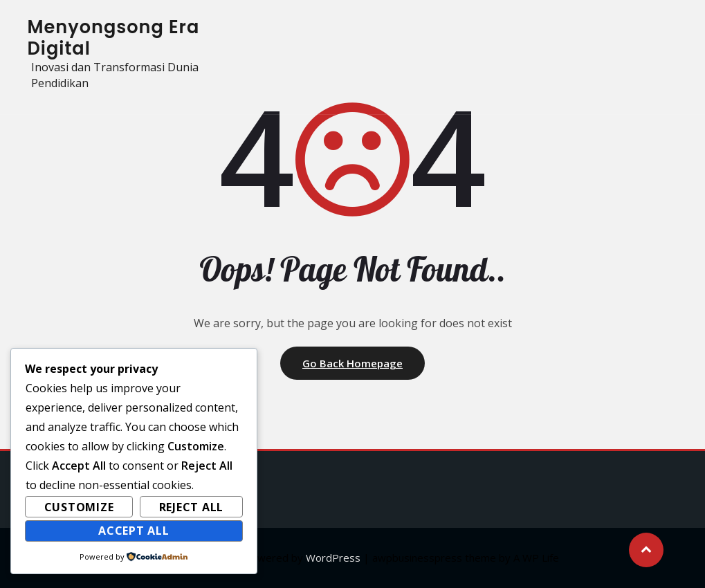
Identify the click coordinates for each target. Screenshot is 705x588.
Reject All (191, 507)
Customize (79, 507)
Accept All (134, 530)
